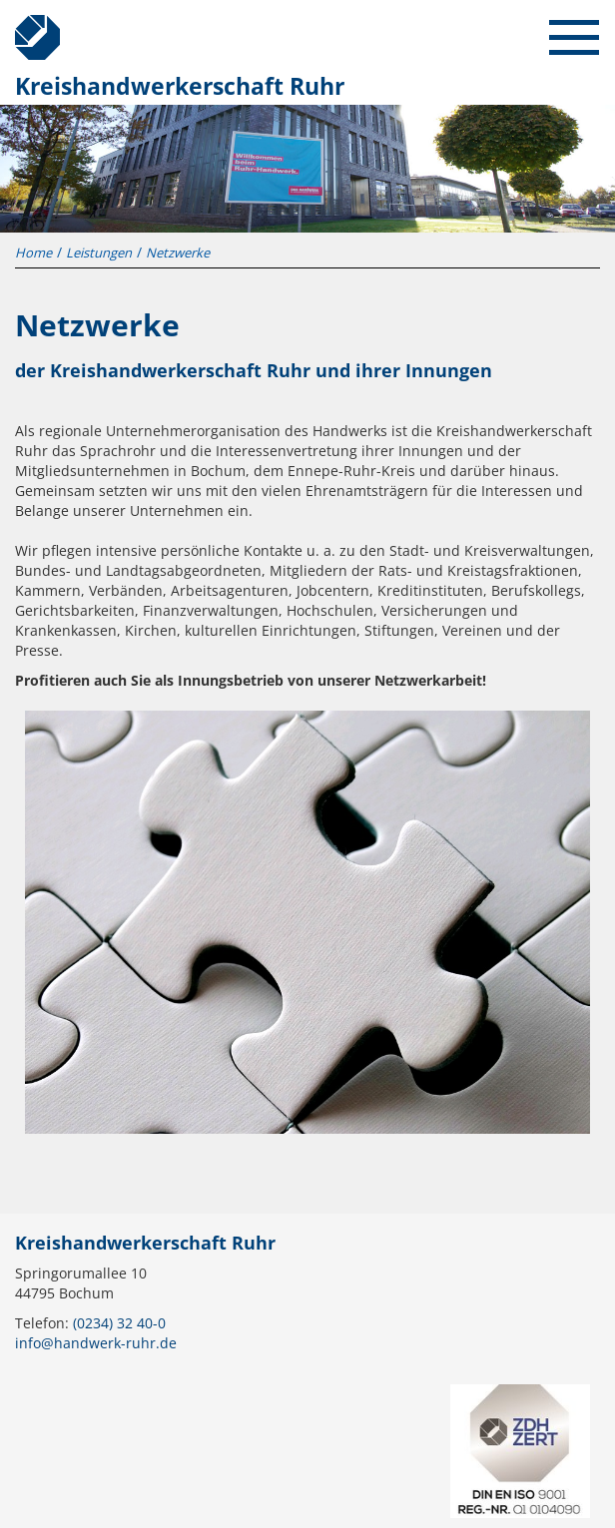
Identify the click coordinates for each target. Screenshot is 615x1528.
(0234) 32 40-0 (119, 1322)
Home (33, 252)
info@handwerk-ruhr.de (96, 1342)
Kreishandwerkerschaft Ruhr (30, 30)
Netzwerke (178, 252)
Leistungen (99, 252)
